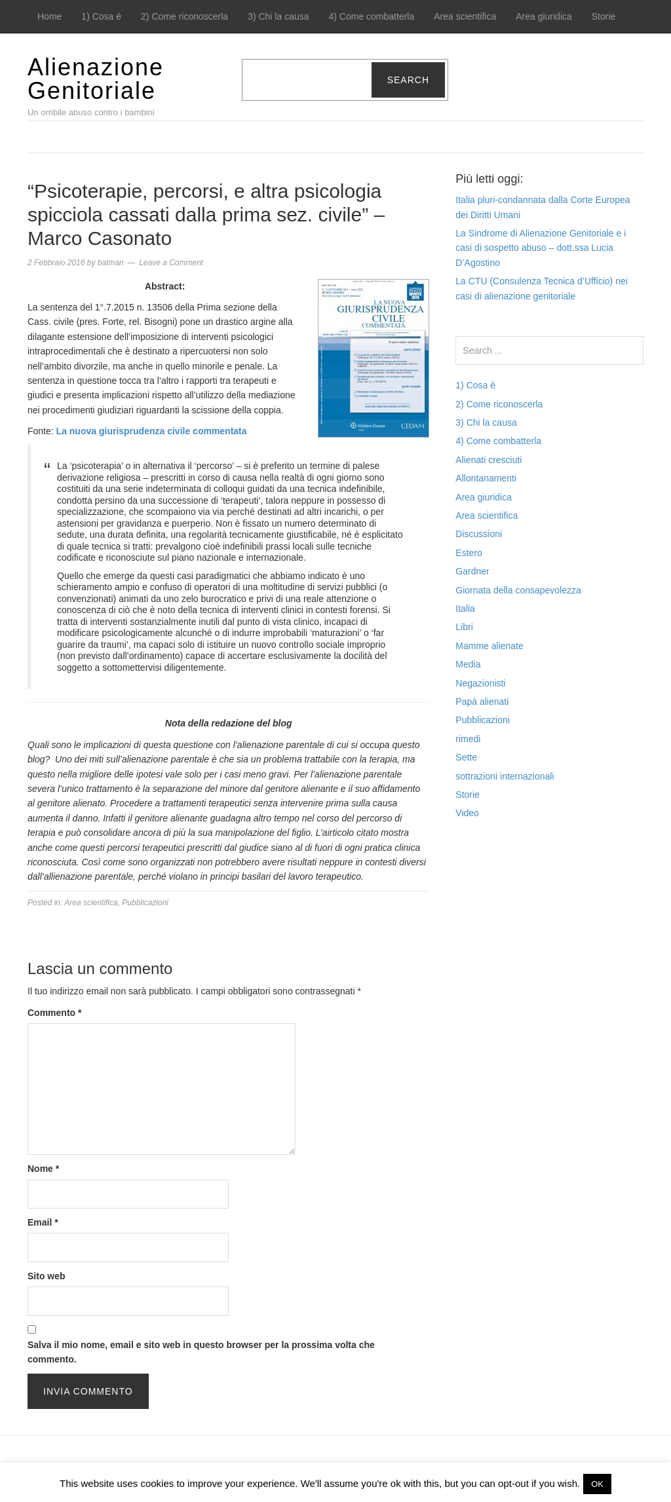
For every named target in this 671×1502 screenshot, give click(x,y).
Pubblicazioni (145, 902)
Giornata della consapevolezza (518, 590)
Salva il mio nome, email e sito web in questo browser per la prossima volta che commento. (201, 1352)
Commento (54, 1012)
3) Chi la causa (278, 16)
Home (49, 16)
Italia (465, 608)
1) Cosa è (101, 16)
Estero (468, 553)
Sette (466, 757)
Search (408, 80)
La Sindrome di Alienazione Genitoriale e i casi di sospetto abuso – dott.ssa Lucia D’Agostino (540, 248)
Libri (463, 627)
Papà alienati (481, 701)
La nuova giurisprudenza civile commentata (151, 431)
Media (467, 664)
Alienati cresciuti (488, 460)
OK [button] (597, 1484)
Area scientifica (465, 16)
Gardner (472, 571)
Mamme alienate (489, 646)
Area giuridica (544, 16)
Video (467, 813)
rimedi (467, 739)
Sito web (47, 1276)
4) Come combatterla (372, 16)
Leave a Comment (171, 262)
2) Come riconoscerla (184, 16)
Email (43, 1222)
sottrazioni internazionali (504, 776)
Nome (43, 1168)
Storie (604, 16)
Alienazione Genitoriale (96, 79)
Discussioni (478, 534)
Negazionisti (480, 683)
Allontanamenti (485, 478)
